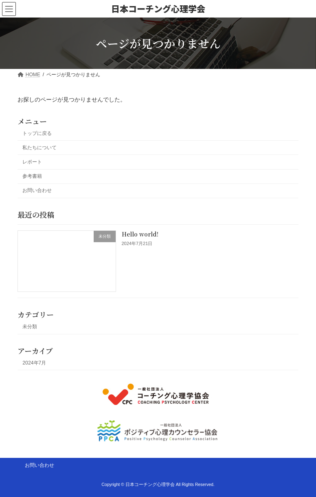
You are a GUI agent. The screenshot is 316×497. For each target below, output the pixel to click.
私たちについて (39, 147)
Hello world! (140, 234)
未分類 (29, 326)
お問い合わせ (37, 190)
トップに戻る (37, 133)
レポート (32, 162)
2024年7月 (34, 363)
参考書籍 (32, 176)
